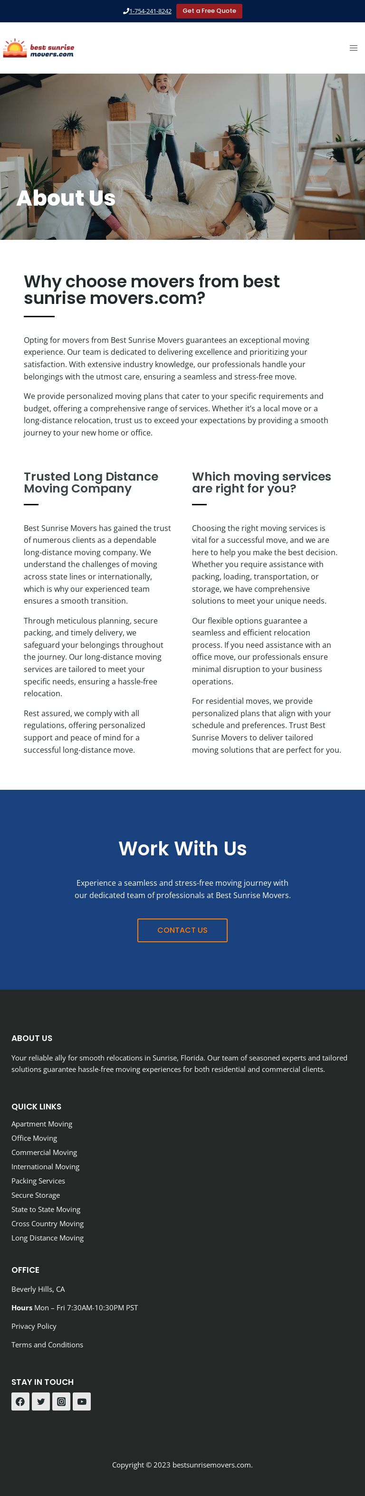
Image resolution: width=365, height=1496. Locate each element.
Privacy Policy (34, 1326)
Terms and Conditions (47, 1344)
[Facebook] (20, 1401)
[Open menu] (353, 47)
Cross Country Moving (47, 1223)
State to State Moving (45, 1209)
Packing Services (38, 1180)
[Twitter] (41, 1401)
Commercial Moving (44, 1152)
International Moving (45, 1166)
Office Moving (34, 1138)
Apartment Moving (41, 1123)
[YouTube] (82, 1401)
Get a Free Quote (209, 10)
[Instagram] (61, 1401)
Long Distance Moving (47, 1237)
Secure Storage (35, 1195)
